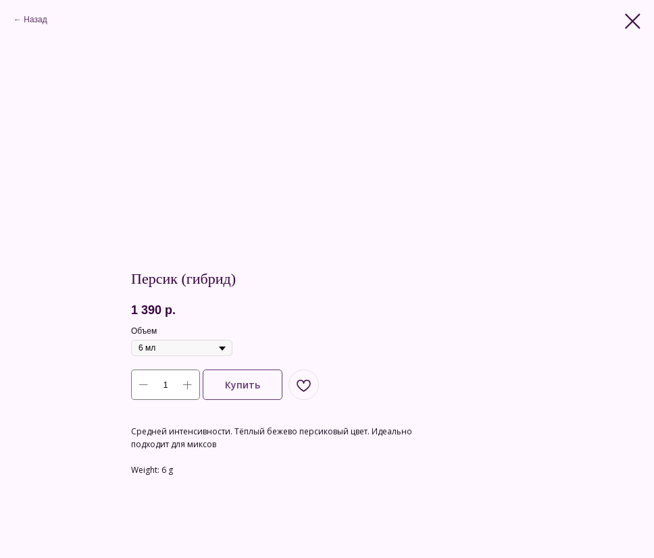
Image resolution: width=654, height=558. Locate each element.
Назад (35, 19)
